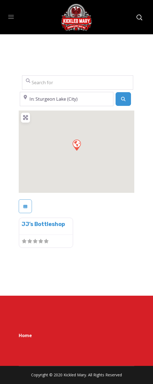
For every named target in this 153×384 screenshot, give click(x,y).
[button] (76, 145)
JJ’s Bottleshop (43, 224)
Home (25, 335)
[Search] (123, 99)
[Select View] (25, 206)
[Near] (66, 99)
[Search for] (77, 82)
